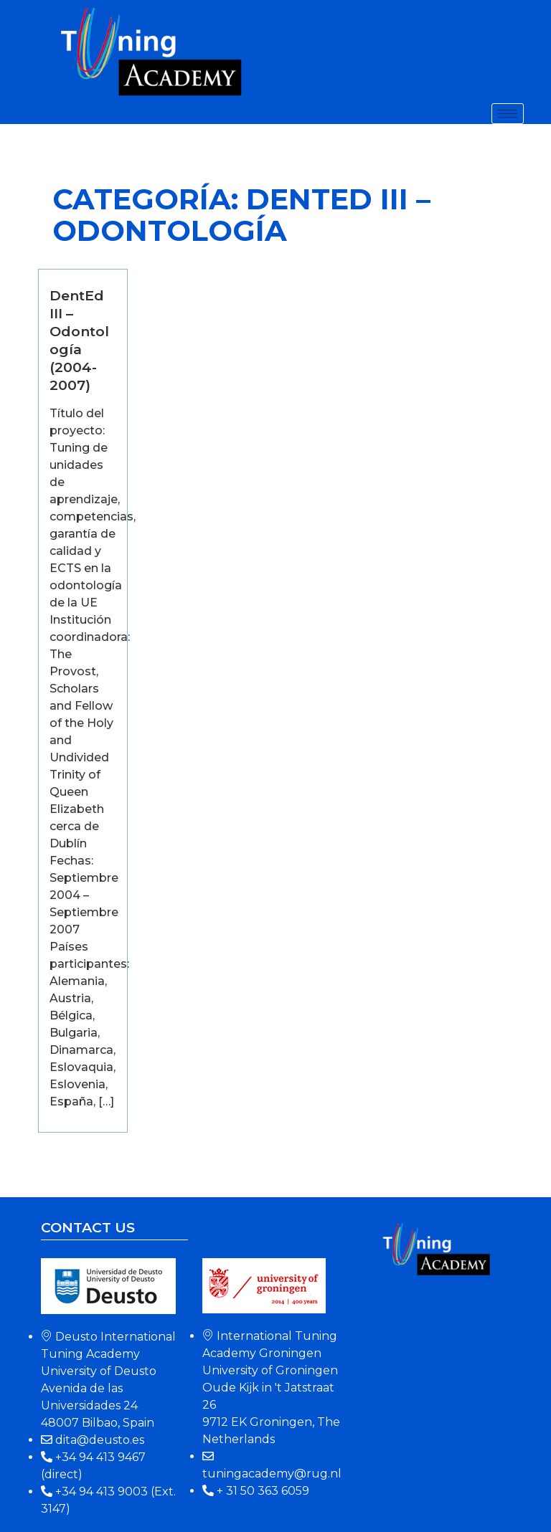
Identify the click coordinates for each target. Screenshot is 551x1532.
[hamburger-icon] (507, 113)
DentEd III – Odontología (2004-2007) (79, 340)
